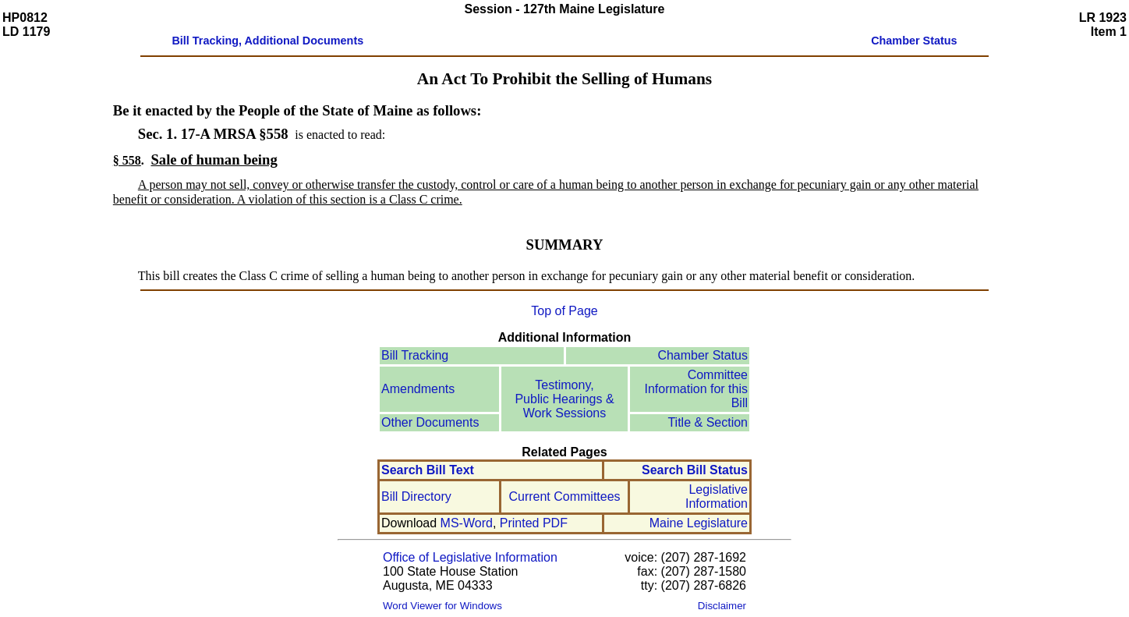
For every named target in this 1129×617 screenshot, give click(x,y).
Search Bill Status (695, 470)
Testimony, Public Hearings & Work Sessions (564, 399)
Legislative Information (716, 496)
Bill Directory (416, 496)
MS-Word (467, 523)
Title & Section (707, 422)
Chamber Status (702, 355)
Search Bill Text (427, 470)
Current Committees (564, 496)
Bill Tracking (414, 355)
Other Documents (430, 422)
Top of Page (564, 310)
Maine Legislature (698, 523)
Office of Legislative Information (470, 557)
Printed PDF (534, 523)
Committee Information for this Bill (697, 389)
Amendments (418, 388)
